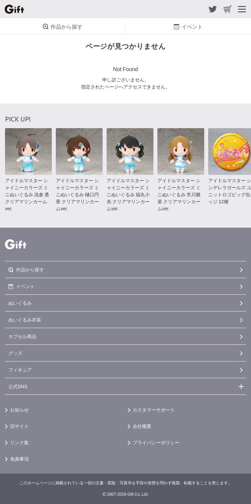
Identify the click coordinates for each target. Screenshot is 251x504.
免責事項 (19, 458)
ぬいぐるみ (20, 302)
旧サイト (19, 426)
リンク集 (19, 442)
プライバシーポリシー (156, 442)
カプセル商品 (22, 336)
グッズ (15, 352)
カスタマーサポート (154, 409)
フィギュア (20, 369)
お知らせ (19, 409)
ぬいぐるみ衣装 (24, 319)
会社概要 (142, 426)
